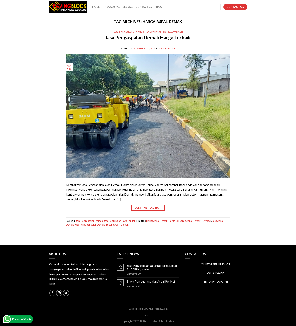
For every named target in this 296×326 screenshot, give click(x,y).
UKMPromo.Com (157, 308)
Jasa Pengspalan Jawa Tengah (164, 32)
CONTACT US (144, 6)
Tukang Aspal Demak (117, 224)
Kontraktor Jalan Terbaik (159, 321)
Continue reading (148, 208)
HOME (96, 6)
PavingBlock (167, 48)
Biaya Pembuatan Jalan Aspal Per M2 (151, 281)
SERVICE (128, 6)
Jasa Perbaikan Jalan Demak (90, 224)
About (159, 6)
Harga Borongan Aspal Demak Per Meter (190, 220)
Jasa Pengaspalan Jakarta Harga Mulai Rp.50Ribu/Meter (152, 267)
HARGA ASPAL (111, 6)
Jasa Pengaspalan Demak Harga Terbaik (148, 37)
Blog (148, 315)
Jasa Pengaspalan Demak (128, 32)
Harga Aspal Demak (157, 220)
